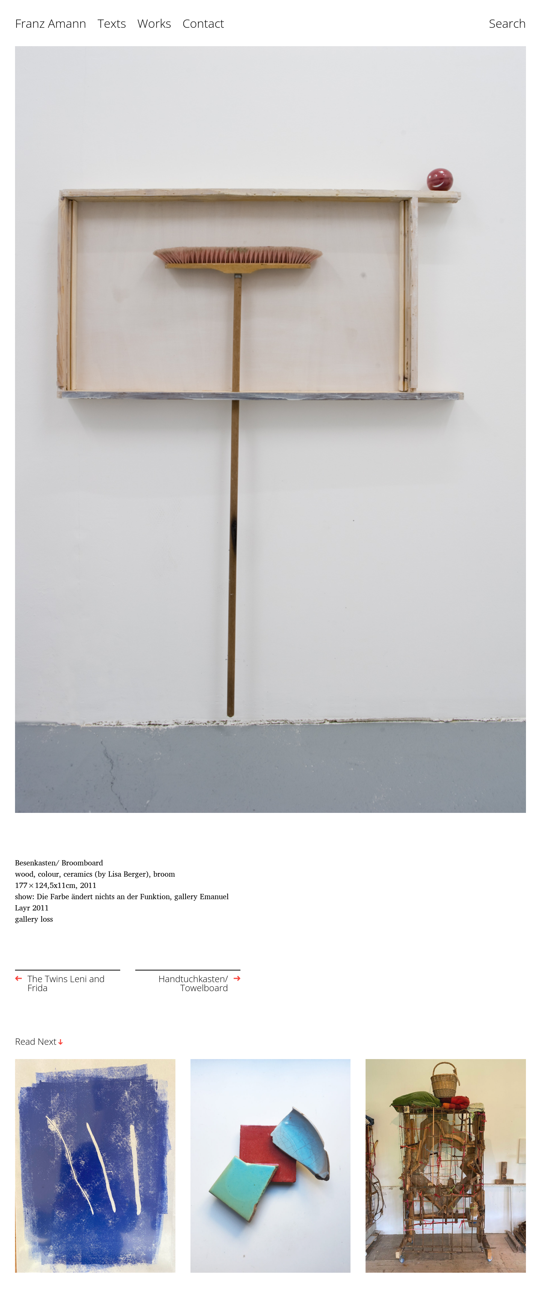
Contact (203, 23)
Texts (112, 23)
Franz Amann (50, 23)
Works (154, 23)
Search (507, 23)
